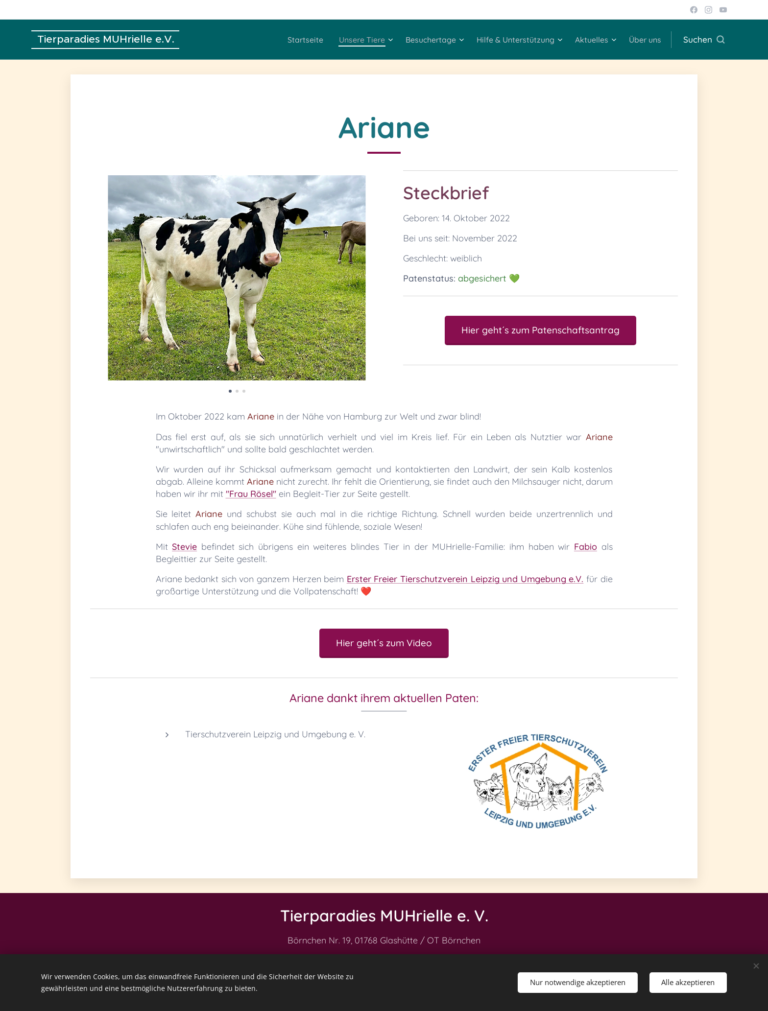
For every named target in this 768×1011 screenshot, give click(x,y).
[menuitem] (285, 39)
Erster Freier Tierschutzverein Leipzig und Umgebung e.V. (465, 579)
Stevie (184, 546)
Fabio (585, 546)
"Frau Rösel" (251, 493)
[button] (704, 39)
